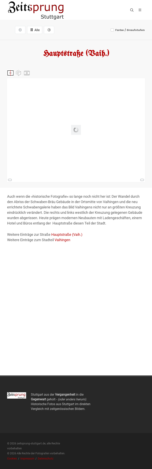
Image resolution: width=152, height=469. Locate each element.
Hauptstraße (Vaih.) (66, 234)
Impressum (27, 458)
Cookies (12, 458)
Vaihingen (62, 240)
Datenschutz (45, 458)
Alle (35, 29)
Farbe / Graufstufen (130, 30)
